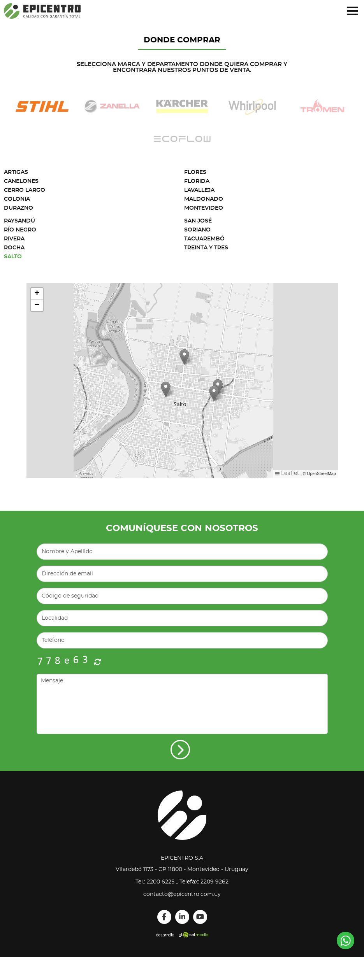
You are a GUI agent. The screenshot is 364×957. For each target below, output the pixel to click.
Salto (13, 256)
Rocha (14, 248)
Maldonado (203, 199)
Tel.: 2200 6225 (154, 882)
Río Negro (20, 230)
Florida (196, 181)
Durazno (18, 208)
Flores (195, 172)
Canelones (21, 181)
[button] (214, 393)
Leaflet (287, 473)
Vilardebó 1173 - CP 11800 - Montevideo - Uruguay (182, 869)
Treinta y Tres (206, 248)
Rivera (14, 239)
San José (198, 221)
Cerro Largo (24, 190)
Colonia (17, 199)
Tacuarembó (204, 239)
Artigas (16, 172)
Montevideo (203, 208)
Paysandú (19, 221)
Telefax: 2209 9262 (204, 882)
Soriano (197, 230)
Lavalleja (199, 190)
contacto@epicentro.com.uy (182, 894)
